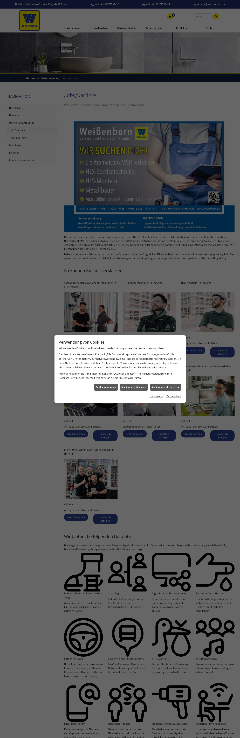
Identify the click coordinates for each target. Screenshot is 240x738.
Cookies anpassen (106, 387)
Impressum (156, 396)
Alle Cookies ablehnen (133, 387)
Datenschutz (173, 396)
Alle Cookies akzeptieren (166, 387)
